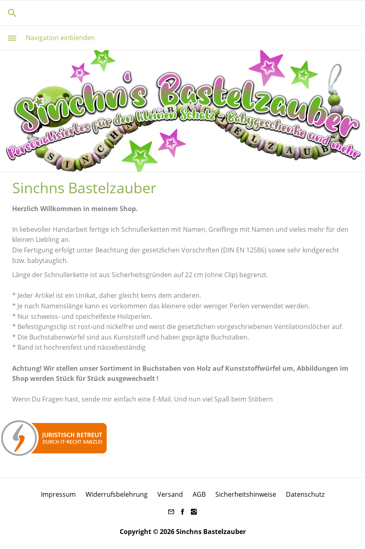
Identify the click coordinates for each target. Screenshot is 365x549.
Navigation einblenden (60, 37)
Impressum (58, 494)
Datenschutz (305, 494)
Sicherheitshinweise (245, 494)
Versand (170, 494)
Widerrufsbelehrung (117, 494)
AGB (199, 494)
